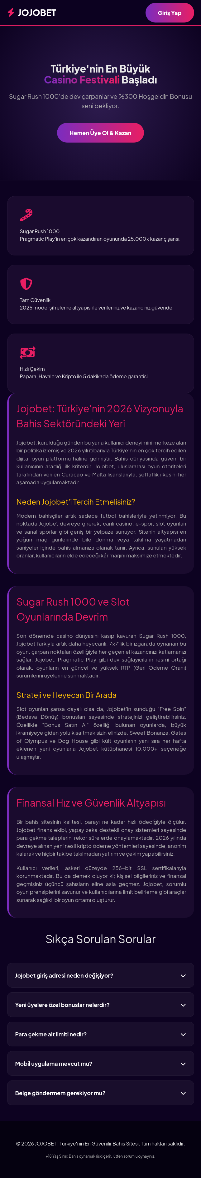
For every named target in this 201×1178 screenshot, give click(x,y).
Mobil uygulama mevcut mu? (100, 1063)
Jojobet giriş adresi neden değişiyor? (100, 975)
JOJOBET (31, 12)
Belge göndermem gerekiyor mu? (100, 1092)
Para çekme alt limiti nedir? (100, 1034)
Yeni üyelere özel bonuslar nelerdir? (100, 1004)
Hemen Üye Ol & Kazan (100, 132)
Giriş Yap (170, 12)
